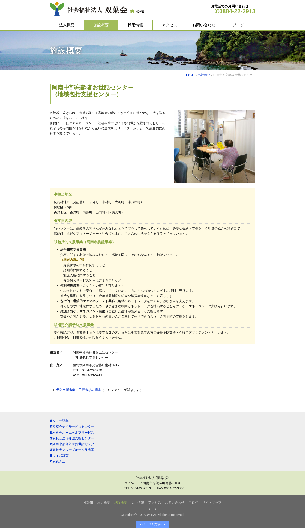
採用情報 (135, 25)
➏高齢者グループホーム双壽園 (72, 450)
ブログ (238, 25)
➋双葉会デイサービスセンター (72, 426)
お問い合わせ (203, 25)
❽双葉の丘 (57, 461)
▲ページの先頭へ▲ (152, 524)
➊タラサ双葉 (59, 421)
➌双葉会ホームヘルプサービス (72, 432)
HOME (190, 75)
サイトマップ (211, 502)
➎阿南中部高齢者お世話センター (73, 444)
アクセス (169, 25)
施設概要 (101, 25)
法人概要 (67, 25)
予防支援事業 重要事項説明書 (78, 390)
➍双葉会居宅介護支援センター (72, 438)
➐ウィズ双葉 (59, 455)
